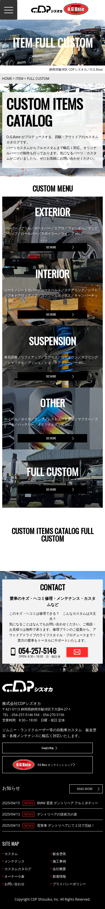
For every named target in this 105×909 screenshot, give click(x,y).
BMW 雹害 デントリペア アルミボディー (67, 803)
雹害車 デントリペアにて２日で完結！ (66, 825)
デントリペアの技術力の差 (57, 814)
